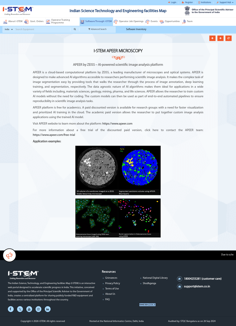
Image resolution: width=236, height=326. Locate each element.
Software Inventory (136, 29)
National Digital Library (155, 278)
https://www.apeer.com (117, 123)
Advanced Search (97, 29)
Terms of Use (112, 289)
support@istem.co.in (197, 286)
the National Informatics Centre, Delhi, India (122, 321)
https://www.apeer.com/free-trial (54, 135)
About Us (110, 294)
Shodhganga (149, 283)
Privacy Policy (112, 283)
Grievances (111, 278)
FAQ (107, 299)
